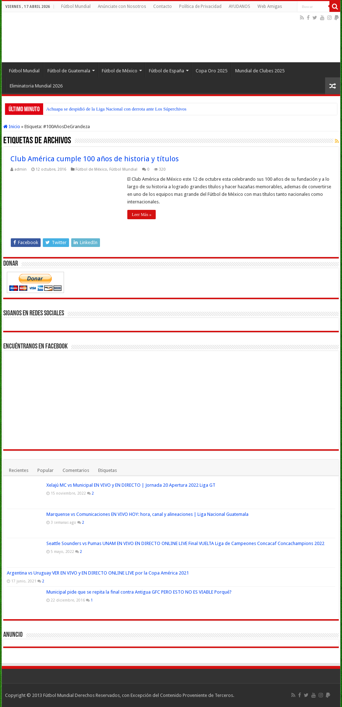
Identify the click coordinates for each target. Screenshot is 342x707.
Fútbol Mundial (76, 6)
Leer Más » (141, 214)
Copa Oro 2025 (211, 70)
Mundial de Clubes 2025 (259, 70)
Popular (45, 470)
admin (20, 169)
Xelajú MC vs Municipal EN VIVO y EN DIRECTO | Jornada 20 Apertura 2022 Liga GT (130, 485)
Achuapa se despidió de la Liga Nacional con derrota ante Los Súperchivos (116, 109)
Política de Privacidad (200, 6)
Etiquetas (107, 470)
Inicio (11, 126)
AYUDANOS (239, 6)
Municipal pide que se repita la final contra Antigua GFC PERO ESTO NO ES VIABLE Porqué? (139, 592)
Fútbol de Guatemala (68, 70)
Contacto (162, 6)
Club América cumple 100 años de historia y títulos (94, 158)
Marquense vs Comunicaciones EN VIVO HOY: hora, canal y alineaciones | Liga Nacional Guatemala (147, 514)
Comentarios (76, 470)
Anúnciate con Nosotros (122, 6)
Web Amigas (269, 6)
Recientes (18, 470)
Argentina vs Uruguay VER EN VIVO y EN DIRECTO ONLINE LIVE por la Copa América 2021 (98, 573)
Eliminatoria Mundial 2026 (36, 86)
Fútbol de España (166, 70)
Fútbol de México (119, 70)
